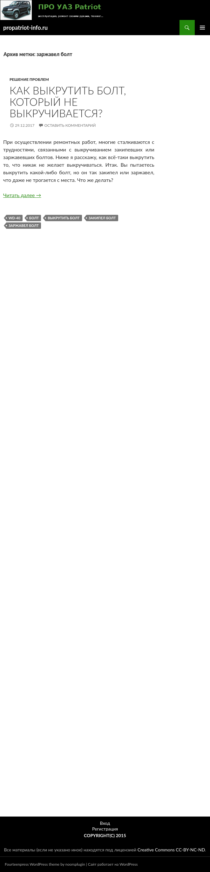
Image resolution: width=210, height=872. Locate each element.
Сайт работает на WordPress (113, 864)
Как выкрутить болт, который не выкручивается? (68, 101)
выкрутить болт (63, 218)
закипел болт (102, 218)
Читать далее (22, 195)
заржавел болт (24, 225)
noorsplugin (75, 864)
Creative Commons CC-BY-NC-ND (171, 849)
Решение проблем (29, 79)
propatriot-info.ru (25, 27)
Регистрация (105, 828)
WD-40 (14, 218)
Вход (105, 823)
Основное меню (202, 27)
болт (34, 218)
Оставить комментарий (70, 125)
